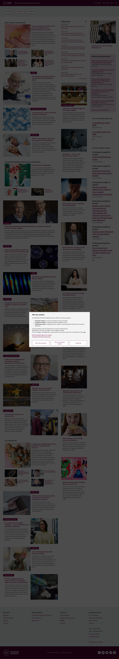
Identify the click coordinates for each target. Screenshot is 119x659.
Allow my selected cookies (59, 343)
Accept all (78, 343)
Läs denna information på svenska (41, 337)
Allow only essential (40, 343)
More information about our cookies (42, 335)
